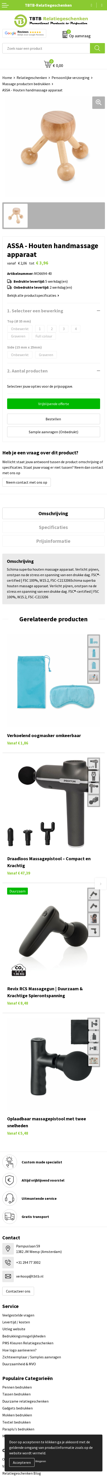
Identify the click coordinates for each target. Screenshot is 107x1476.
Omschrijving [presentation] (53, 513)
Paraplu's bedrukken (18, 1429)
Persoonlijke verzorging (71, 77)
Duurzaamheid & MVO (19, 1364)
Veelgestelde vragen (18, 1315)
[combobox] (46, 48)
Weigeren (40, 1461)
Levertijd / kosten (16, 1322)
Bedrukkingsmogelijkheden (24, 1336)
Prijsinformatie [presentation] (53, 541)
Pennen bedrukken (17, 1387)
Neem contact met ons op (26, 482)
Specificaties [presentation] (53, 527)
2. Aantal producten (27, 371)
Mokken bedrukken (17, 1415)
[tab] (53, 513)
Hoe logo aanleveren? (19, 1350)
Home (7, 77)
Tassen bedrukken (16, 1394)
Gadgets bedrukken (17, 1408)
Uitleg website (13, 1329)
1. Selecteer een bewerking (35, 311)
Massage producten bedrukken (26, 83)
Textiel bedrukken (16, 1422)
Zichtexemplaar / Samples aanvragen (31, 1357)
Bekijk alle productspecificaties (33, 295)
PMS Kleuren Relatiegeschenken (27, 1343)
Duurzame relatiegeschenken (25, 1401)
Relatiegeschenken (32, 77)
